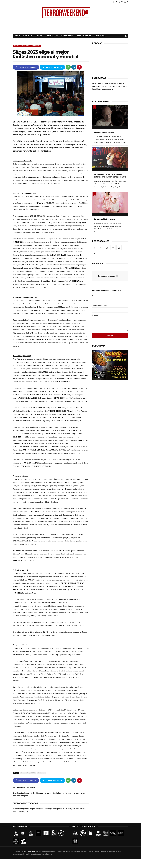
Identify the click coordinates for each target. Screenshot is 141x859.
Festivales (52, 36)
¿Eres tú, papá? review (104, 132)
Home (17, 36)
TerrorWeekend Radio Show (91, 36)
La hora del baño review (104, 219)
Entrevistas (67, 36)
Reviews (40, 36)
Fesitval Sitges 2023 (21, 45)
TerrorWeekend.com (106, 269)
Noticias (27, 36)
